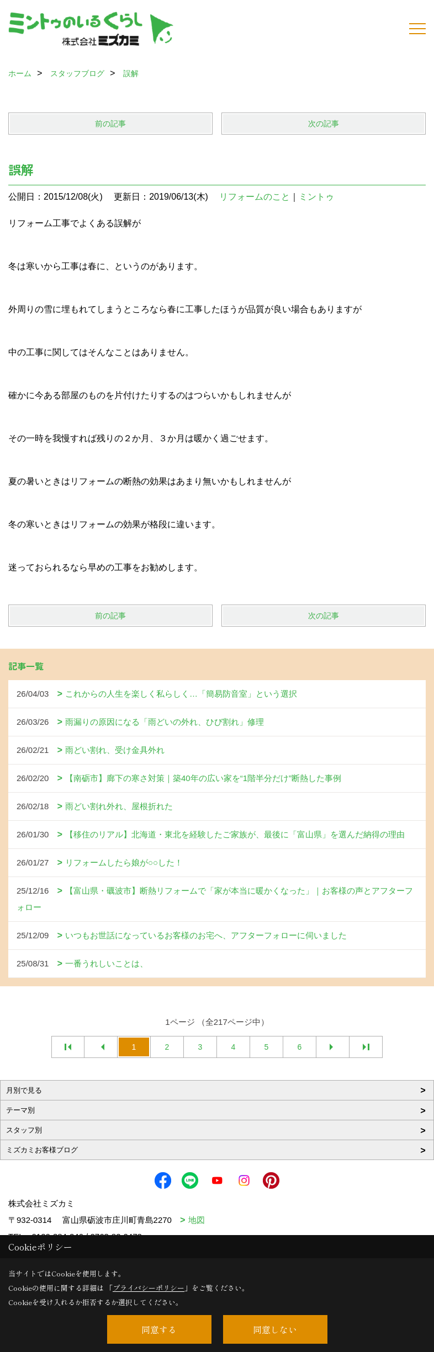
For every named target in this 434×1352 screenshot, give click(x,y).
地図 (196, 1220)
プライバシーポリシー (148, 1287)
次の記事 (323, 123)
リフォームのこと (254, 196)
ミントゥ (316, 196)
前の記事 (110, 123)
